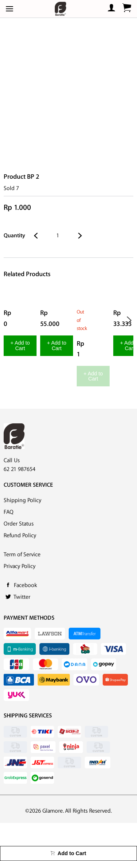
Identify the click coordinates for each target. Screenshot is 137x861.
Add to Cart (68, 853)
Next (129, 321)
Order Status (19, 562)
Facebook (25, 623)
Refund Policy (20, 574)
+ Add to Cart (42, 403)
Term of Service (22, 593)
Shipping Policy (22, 538)
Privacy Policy (19, 604)
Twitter (22, 635)
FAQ (9, 550)
